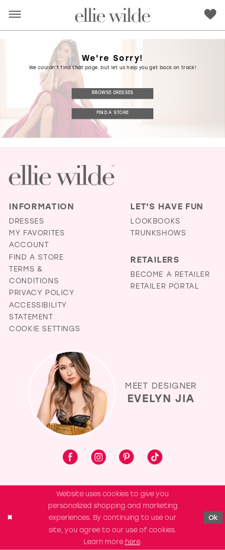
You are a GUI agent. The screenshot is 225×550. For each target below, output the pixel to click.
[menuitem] (15, 15)
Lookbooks (155, 220)
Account (29, 244)
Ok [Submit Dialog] (213, 517)
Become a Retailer (170, 274)
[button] (15, 14)
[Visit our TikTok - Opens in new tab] (155, 458)
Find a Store (112, 113)
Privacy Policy (41, 292)
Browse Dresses (113, 93)
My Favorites (37, 232)
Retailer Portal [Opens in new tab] (164, 286)
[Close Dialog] (9, 517)
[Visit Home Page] (112, 14)
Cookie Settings (44, 328)
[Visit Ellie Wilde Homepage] (61, 175)
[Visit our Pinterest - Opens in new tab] (126, 458)
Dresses (26, 220)
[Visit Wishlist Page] (210, 14)
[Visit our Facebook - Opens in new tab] (70, 458)
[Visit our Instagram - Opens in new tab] (99, 458)
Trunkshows (158, 232)
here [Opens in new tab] (132, 542)
